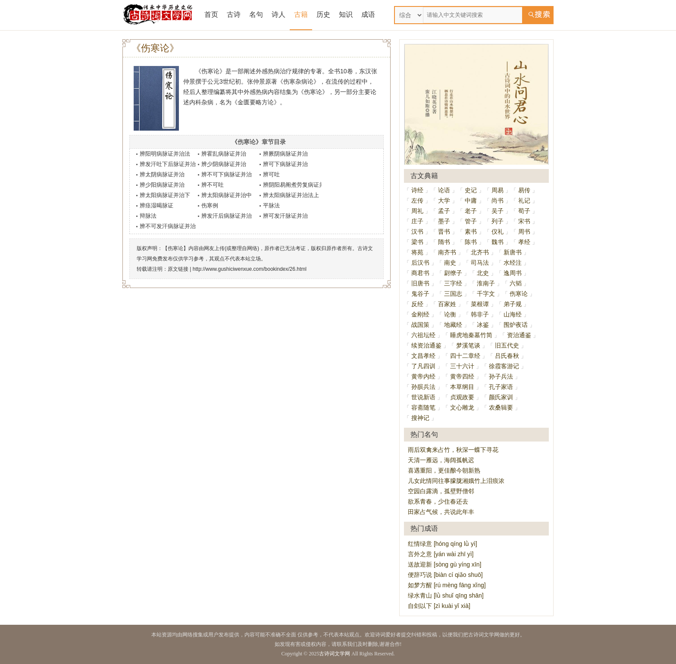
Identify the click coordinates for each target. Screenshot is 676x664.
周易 (497, 190)
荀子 (524, 210)
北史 (483, 272)
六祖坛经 (423, 335)
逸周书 (513, 272)
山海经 (513, 314)
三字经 (453, 283)
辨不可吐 (212, 185)
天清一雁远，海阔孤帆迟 (441, 460)
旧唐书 (420, 283)
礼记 (524, 200)
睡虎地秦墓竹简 (471, 335)
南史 (450, 262)
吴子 (497, 210)
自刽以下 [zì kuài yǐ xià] (439, 605)
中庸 (471, 200)
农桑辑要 (501, 407)
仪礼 (497, 231)
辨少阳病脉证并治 (162, 185)
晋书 (444, 231)
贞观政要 (462, 397)
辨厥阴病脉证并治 (285, 153)
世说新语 (423, 397)
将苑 (417, 252)
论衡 (450, 314)
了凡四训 (423, 366)
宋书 (524, 221)
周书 (524, 231)
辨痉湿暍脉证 (156, 205)
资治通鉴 (519, 335)
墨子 (444, 221)
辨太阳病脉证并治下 (165, 195)
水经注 (513, 262)
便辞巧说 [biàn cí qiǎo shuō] (445, 574)
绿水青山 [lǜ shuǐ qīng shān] (446, 595)
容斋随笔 (423, 407)
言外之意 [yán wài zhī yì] (440, 554)
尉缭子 (453, 272)
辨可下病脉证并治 (285, 164)
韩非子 (480, 314)
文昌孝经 (423, 355)
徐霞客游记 (504, 366)
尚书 (497, 200)
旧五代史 (507, 345)
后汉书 (420, 262)
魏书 (497, 241)
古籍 (301, 14)
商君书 (420, 272)
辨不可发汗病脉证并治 (168, 226)
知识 (346, 14)
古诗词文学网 (334, 654)
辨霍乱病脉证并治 (223, 153)
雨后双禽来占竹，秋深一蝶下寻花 (453, 449)
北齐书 (480, 252)
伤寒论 (519, 293)
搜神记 (420, 417)
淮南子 (486, 283)
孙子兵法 (501, 376)
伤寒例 (209, 205)
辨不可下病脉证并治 (226, 174)
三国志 (453, 293)
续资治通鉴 (426, 345)
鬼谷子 (420, 293)
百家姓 (447, 304)
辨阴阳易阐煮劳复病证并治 (296, 185)
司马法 (480, 262)
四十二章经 (465, 355)
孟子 (444, 210)
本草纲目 (462, 386)
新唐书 (513, 252)
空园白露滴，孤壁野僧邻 (441, 491)
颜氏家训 (501, 397)
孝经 (524, 241)
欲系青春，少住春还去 (438, 501)
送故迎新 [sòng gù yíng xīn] (444, 564)
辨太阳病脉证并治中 (226, 195)
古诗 (234, 14)
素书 (471, 231)
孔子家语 (501, 386)
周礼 (417, 210)
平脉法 (271, 205)
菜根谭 (480, 304)
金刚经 (420, 314)
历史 (323, 14)
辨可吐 (271, 174)
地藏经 (453, 324)
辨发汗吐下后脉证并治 (168, 164)
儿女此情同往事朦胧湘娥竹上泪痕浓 (456, 480)
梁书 (417, 241)
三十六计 (462, 366)
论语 (444, 190)
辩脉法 (148, 216)
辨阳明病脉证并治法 (165, 153)
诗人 (278, 14)
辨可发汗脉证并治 (285, 216)
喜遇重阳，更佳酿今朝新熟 (444, 470)
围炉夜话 (516, 324)
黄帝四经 (462, 376)
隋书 (444, 241)
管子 (471, 221)
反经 (417, 304)
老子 (471, 210)
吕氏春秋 (507, 355)
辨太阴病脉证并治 (162, 174)
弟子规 (513, 304)
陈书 (471, 241)
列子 (497, 221)
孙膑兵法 (423, 386)
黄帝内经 (423, 376)
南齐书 (447, 252)
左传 (417, 200)
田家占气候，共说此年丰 (441, 511)
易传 (524, 190)
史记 (471, 190)
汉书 (417, 231)
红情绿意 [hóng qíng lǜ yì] (442, 543)
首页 (211, 14)
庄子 (417, 221)
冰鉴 (483, 324)
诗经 (417, 190)
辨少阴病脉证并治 (223, 164)
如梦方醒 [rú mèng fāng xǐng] (447, 585)
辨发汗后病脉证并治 (226, 216)
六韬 (516, 283)
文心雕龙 (462, 407)
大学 (444, 200)
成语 (368, 14)
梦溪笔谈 (468, 345)
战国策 (420, 324)
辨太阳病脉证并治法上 (291, 195)
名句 (256, 14)
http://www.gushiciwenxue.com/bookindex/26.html (250, 269)
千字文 (486, 293)
